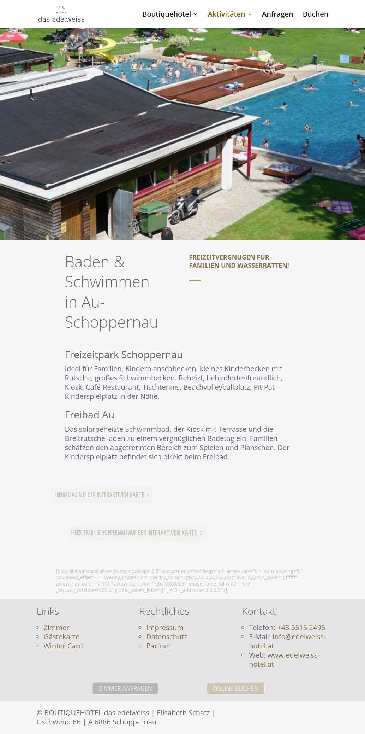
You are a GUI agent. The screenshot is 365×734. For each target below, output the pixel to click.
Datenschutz (166, 636)
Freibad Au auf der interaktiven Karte (100, 494)
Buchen (316, 15)
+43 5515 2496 (301, 627)
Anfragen (277, 15)
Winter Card (63, 646)
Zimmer (56, 627)
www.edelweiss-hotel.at (284, 659)
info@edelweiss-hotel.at (287, 641)
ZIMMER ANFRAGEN (110, 688)
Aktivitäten (226, 15)
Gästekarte (61, 636)
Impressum (165, 627)
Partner (158, 646)
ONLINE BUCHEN (251, 687)
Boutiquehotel (166, 15)
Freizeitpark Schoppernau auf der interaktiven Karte (133, 532)
